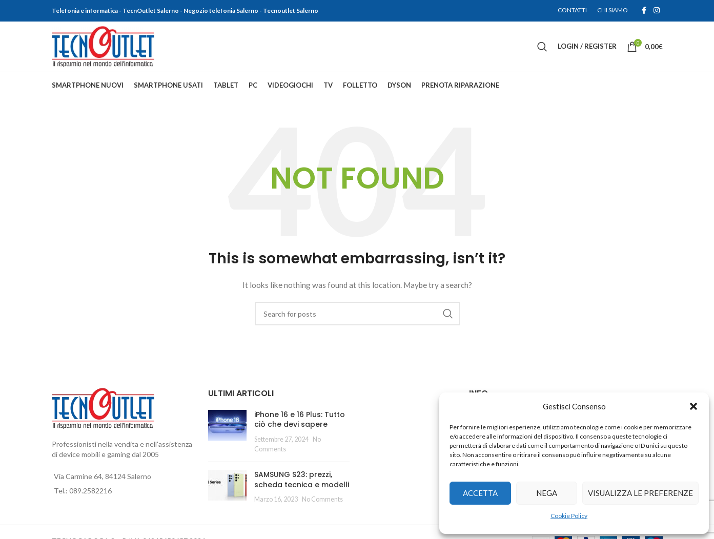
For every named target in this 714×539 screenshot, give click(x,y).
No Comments (322, 502)
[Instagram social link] (656, 11)
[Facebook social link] (644, 11)
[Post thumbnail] (227, 434)
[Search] (542, 48)
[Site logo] (103, 47)
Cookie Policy (568, 516)
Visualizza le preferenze (640, 492)
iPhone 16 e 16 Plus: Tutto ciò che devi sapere (299, 422)
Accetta (480, 492)
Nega (546, 492)
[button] (693, 406)
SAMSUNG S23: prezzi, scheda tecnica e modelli (301, 482)
